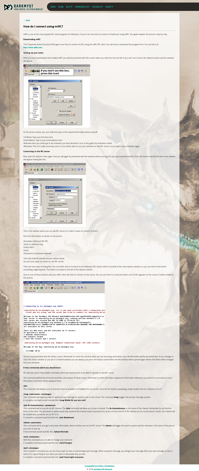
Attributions (109, 466)
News (61, 7)
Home (53, 7)
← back (26, 20)
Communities (81, 7)
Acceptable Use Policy (94, 466)
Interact (96, 7)
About (108, 7)
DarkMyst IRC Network (103, 469)
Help (68, 7)
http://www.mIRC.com (32, 47)
